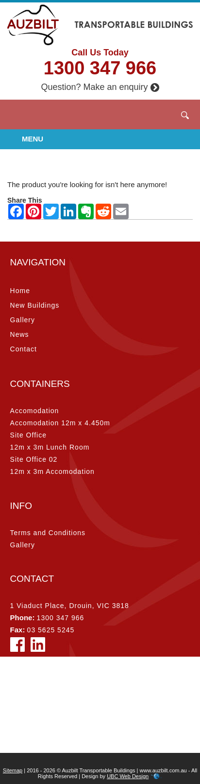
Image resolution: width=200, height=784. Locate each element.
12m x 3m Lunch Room (50, 447)
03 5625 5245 (51, 630)
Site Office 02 (34, 459)
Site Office (28, 435)
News (19, 334)
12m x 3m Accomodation (52, 471)
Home (20, 291)
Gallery (22, 320)
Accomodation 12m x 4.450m (60, 423)
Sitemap (12, 770)
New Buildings (35, 305)
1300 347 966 (100, 68)
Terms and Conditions (47, 533)
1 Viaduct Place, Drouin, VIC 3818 (69, 606)
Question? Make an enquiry (100, 87)
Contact (23, 349)
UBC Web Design (128, 776)
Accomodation (34, 411)
